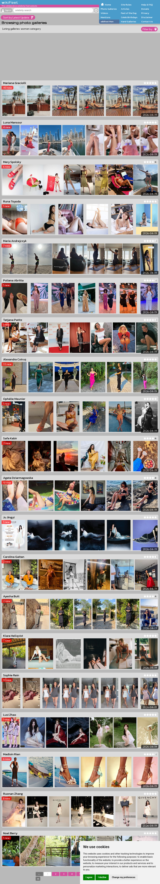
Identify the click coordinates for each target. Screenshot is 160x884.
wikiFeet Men (107, 21)
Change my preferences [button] (123, 877)
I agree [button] (89, 877)
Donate (145, 9)
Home (108, 4)
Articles (125, 9)
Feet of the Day (129, 13)
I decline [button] (102, 877)
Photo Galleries (109, 9)
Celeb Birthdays (129, 17)
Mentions (105, 17)
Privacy (145, 13)
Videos (104, 13)
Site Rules (126, 4)
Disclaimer (146, 17)
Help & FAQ (147, 4)
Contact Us (147, 21)
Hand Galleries (128, 21)
